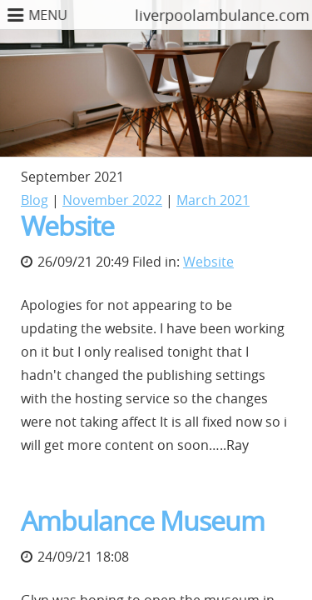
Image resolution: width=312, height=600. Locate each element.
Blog (34, 200)
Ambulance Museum (143, 520)
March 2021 (213, 200)
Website (67, 225)
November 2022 (112, 200)
